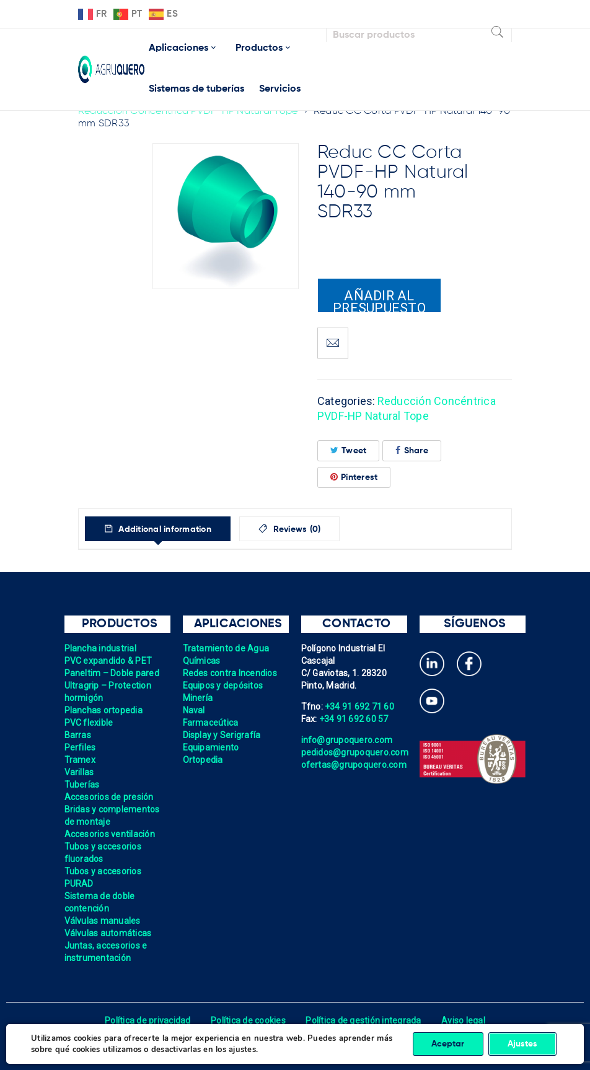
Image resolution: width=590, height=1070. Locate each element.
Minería (198, 698)
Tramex (80, 760)
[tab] (158, 528)
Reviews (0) (296, 529)
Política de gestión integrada (363, 1020)
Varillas (79, 772)
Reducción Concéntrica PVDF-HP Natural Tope (188, 111)
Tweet (348, 450)
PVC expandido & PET (108, 661)
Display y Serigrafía (222, 735)
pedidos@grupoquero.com (355, 752)
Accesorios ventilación (110, 834)
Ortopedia (203, 760)
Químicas (202, 661)
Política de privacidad (148, 1020)
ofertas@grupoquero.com (354, 765)
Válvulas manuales (102, 921)
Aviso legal (463, 1020)
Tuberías (82, 784)
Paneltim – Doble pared (112, 673)
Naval (194, 710)
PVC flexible (88, 723)
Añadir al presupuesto (379, 300)
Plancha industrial (100, 648)
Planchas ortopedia (103, 710)
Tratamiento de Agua (226, 648)
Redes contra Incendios (230, 673)
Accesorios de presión (109, 797)
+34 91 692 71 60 (359, 706)
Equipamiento (211, 747)
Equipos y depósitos (223, 685)
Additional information (163, 529)
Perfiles (80, 747)
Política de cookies (248, 1020)
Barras (78, 735)
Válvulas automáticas (108, 933)
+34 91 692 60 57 (354, 719)
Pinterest (354, 477)
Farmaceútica (211, 723)
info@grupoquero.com (347, 740)
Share (411, 450)
